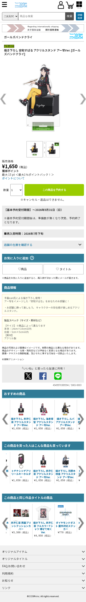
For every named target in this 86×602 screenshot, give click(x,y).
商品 (22, 269)
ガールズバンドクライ (18, 37)
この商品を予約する (54, 189)
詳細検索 (80, 16)
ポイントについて (13, 178)
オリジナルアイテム (14, 552)
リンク (6, 588)
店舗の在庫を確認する (18, 245)
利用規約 (7, 573)
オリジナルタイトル (15, 559)
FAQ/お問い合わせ (13, 566)
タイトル (63, 269)
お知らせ (7, 580)
